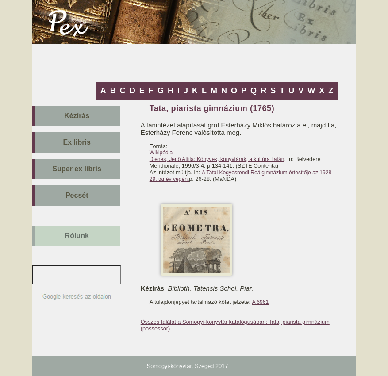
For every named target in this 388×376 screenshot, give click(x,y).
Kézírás (76, 115)
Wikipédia (161, 153)
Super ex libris (77, 169)
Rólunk (77, 235)
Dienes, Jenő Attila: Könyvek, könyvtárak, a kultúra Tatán (217, 159)
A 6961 (260, 302)
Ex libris (77, 142)
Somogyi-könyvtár (169, 366)
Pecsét (76, 195)
